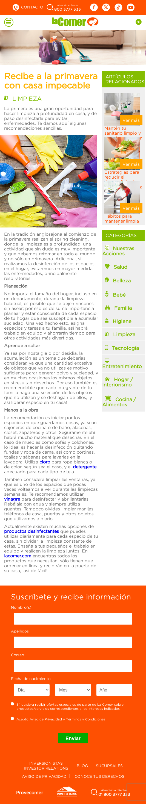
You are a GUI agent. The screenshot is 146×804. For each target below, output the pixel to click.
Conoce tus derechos (99, 776)
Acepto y (58, 719)
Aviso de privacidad (44, 776)
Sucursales (109, 766)
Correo (17, 655)
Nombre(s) (21, 607)
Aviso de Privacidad (46, 719)
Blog (82, 766)
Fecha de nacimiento (31, 678)
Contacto (27, 7)
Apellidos (20, 631)
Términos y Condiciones (85, 719)
